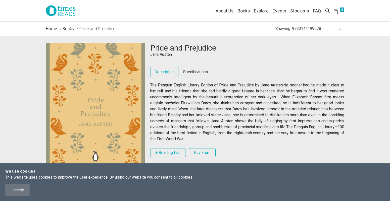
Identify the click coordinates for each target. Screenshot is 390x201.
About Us (225, 10)
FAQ (317, 10)
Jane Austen (161, 54)
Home (51, 28)
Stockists (299, 10)
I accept (17, 190)
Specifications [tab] (195, 71)
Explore (261, 10)
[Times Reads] (63, 10)
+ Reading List (168, 152)
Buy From (202, 152)
